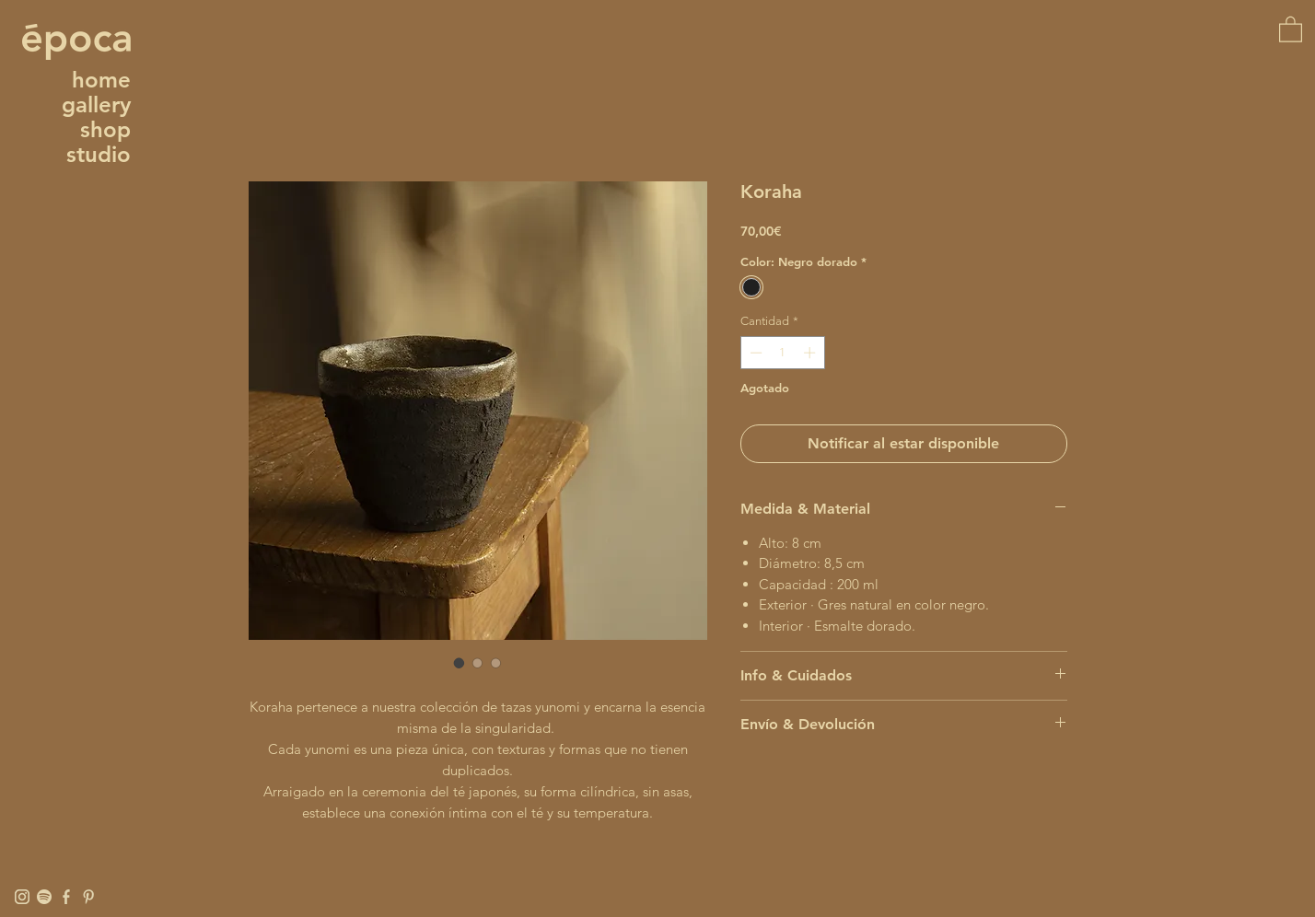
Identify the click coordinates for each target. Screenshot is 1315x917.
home (101, 79)
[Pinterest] (88, 896)
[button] (1290, 28)
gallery (96, 104)
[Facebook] (66, 896)
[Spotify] (44, 896)
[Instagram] (22, 896)
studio (98, 154)
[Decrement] (754, 352)
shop (105, 129)
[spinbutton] (782, 352)
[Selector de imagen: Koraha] (459, 663)
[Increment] (811, 352)
